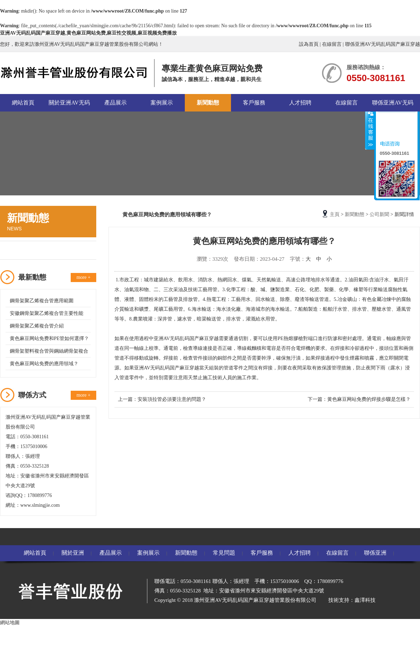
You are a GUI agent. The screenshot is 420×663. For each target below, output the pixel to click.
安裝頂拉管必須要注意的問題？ (172, 399)
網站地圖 (10, 622)
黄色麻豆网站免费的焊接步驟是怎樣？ (369, 399)
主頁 (335, 214)
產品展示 (115, 103)
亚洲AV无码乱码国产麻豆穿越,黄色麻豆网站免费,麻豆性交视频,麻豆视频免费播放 (88, 33)
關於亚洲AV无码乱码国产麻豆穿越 (69, 105)
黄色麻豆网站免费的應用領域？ (44, 363)
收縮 (370, 129)
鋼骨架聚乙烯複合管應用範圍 (42, 300)
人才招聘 (300, 103)
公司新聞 (20, 250)
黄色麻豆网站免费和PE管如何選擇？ (49, 338)
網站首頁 (23, 103)
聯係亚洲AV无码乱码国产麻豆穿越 (382, 44)
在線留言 (332, 44)
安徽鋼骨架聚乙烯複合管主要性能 (46, 313)
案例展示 (161, 103)
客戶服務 (254, 103)
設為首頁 (308, 44)
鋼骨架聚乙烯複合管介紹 (37, 326)
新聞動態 (208, 103)
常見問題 (224, 553)
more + (83, 277)
